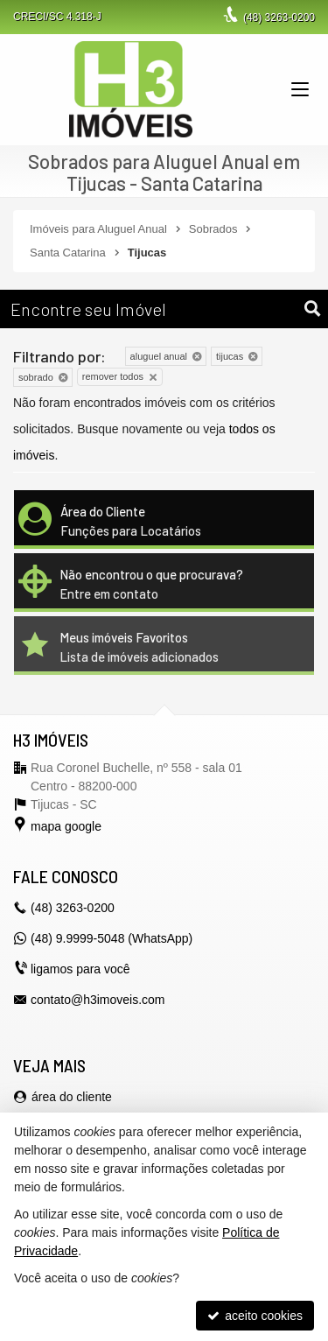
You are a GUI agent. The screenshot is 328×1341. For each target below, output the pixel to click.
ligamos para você (80, 969)
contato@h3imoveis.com (98, 1000)
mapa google (66, 826)
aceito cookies (255, 1316)
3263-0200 (279, 17)
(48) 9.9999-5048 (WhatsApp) (111, 938)
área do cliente (71, 1097)
